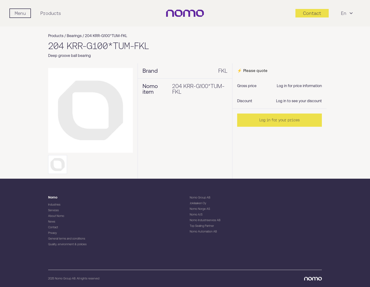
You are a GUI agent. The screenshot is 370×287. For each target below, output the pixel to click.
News (51, 221)
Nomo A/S (196, 214)
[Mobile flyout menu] (20, 13)
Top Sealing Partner (202, 226)
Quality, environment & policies (67, 244)
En (347, 13)
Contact (53, 227)
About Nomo (56, 216)
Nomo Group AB (200, 197)
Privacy (52, 233)
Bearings (74, 36)
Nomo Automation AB (203, 231)
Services (53, 210)
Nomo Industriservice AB (205, 220)
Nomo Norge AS (200, 209)
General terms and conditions (66, 238)
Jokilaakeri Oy (198, 203)
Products (50, 13)
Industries (54, 204)
